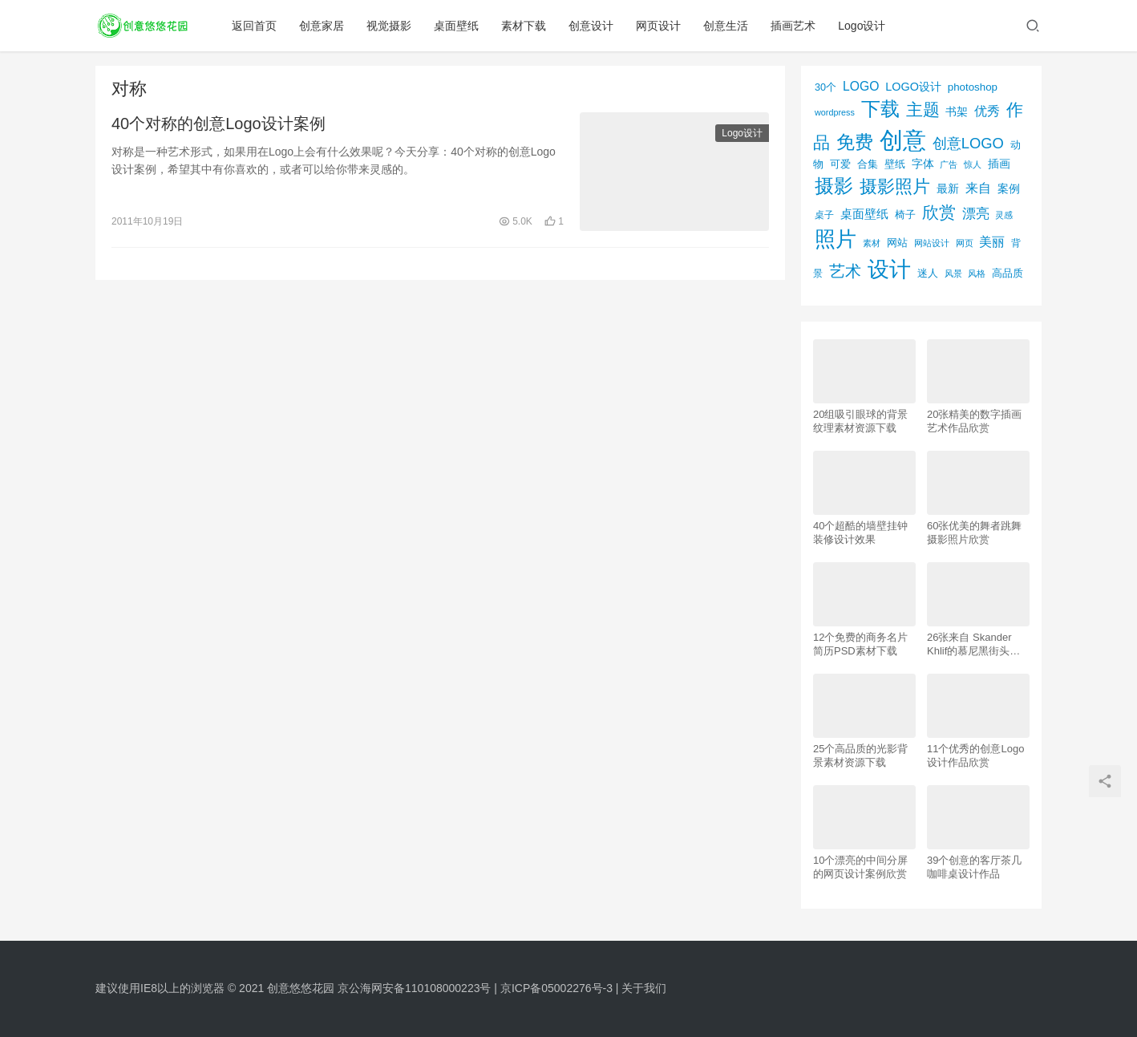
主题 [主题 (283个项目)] (923, 109)
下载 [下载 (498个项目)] (880, 108)
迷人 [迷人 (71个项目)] (927, 273)
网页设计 (659, 25)
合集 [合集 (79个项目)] (867, 164)
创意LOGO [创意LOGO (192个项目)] (968, 143)
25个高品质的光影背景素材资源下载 (860, 755)
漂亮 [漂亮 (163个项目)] (975, 213)
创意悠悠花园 (300, 988)
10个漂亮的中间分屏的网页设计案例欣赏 (860, 867)
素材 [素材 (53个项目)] (871, 243)
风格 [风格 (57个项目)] (976, 273)
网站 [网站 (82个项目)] (897, 243)
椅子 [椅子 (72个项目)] (905, 215)
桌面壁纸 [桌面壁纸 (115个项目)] (864, 214)
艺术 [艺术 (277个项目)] (845, 271)
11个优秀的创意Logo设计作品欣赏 (975, 755)
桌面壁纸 (457, 25)
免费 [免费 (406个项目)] (854, 142)
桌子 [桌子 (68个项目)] (824, 215)
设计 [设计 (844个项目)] (889, 269)
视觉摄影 (389, 25)
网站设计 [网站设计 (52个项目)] (931, 243)
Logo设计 (862, 25)
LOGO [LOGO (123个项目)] (861, 86)
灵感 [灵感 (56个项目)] (1004, 215)
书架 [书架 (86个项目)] (956, 112)
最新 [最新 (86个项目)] (948, 189)
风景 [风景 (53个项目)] (953, 273)
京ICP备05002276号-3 (556, 988)
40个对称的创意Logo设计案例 (218, 123)
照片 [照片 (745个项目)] (835, 239)
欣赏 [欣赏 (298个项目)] (939, 212)
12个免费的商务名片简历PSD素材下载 (860, 644)
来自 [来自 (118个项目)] (978, 188)
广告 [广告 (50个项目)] (948, 164)
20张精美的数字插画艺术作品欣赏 (974, 421)
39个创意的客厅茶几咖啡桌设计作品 (974, 867)
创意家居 (322, 25)
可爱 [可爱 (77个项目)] (840, 164)
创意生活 (726, 25)
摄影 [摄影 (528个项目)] (834, 185)
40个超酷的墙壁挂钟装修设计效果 (860, 532)
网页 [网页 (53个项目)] (964, 243)
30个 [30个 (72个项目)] (825, 87)
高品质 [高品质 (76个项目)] (1007, 273)
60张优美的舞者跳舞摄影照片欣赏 (974, 532)
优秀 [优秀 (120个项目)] (987, 111)
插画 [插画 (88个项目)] (999, 163)
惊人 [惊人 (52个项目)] (972, 164)
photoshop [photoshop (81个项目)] (972, 87)
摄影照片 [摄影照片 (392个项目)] (895, 186)
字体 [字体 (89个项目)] (923, 163)
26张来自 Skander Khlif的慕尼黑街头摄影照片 (973, 644)
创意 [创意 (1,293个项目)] (903, 140)
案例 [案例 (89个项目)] (1008, 188)
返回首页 (255, 25)
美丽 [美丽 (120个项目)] (992, 242)
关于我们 (643, 988)
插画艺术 (793, 25)
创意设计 (591, 25)
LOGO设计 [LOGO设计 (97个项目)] (913, 86)
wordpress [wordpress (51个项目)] (835, 112)
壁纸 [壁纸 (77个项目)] (894, 164)
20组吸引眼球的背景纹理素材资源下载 (860, 421)
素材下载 (524, 25)
